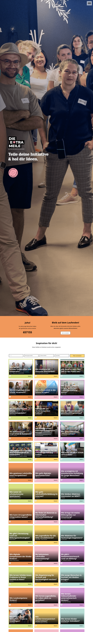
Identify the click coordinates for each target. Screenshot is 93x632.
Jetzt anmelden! (65, 333)
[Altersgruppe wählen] (31, 355)
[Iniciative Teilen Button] (13, 173)
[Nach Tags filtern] (62, 355)
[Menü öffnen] (89, 3)
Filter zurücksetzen (77, 355)
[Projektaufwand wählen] (47, 355)
